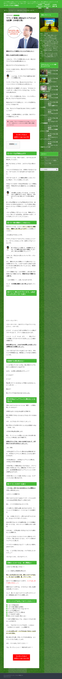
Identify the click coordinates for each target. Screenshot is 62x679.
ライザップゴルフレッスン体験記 (48, 158)
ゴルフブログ (43, 156)
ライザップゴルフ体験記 (11, 5)
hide (16, 144)
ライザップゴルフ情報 (45, 161)
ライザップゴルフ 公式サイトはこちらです (21, 136)
